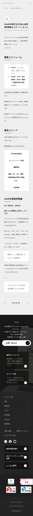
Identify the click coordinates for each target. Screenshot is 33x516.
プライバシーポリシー (16, 502)
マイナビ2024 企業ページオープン (18, 70)
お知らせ (7, 8)
